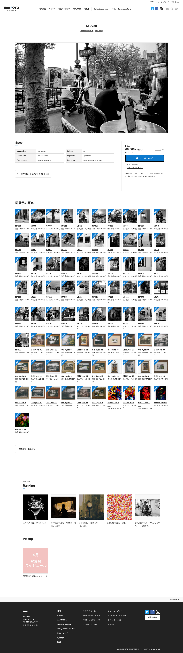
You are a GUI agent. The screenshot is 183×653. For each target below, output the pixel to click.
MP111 (141, 250)
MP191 (156, 273)
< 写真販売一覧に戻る (26, 449)
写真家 (86, 9)
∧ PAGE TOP (174, 599)
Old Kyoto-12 (51, 376)
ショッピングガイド (162, 2)
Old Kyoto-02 (51, 350)
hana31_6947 (128, 403)
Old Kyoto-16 (113, 376)
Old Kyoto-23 (66, 403)
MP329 (95, 323)
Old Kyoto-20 (20, 403)
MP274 (156, 297)
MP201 (33, 297)
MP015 (95, 226)
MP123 (18, 273)
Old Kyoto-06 (113, 350)
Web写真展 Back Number (91, 615)
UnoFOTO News (62, 620)
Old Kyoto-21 (36, 403)
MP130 (33, 273)
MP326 (79, 323)
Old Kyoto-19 (159, 376)
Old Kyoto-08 (143, 350)
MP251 (95, 297)
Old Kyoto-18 (143, 376)
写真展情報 (77, 9)
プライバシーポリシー (115, 620)
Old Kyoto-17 (128, 376)
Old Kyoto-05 (97, 350)
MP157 (110, 273)
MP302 (64, 323)
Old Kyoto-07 (128, 350)
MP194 (18, 297)
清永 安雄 (99, 31)
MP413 (141, 323)
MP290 (33, 323)
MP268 (125, 297)
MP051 (18, 250)
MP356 (110, 323)
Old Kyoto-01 (36, 350)
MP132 (49, 273)
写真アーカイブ (64, 9)
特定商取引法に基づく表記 (117, 615)
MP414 (156, 323)
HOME (152, 2)
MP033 (110, 226)
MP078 (95, 250)
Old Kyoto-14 (82, 376)
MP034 (125, 226)
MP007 (49, 226)
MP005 (33, 226)
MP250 (79, 297)
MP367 (125, 323)
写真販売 (42, 9)
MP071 (49, 250)
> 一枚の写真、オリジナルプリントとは (33, 174)
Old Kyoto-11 (36, 376)
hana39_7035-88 (160, 403)
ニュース (52, 9)
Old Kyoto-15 (97, 376)
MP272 (141, 297)
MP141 (79, 273)
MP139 (64, 273)
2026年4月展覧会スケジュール (35, 576)
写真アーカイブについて (91, 620)
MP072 (64, 250)
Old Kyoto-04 (82, 350)
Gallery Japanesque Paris (121, 9)
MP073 (79, 250)
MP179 (125, 273)
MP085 (110, 250)
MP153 (95, 273)
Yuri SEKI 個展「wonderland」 (35, 523)
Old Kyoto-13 (66, 376)
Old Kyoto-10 (20, 376)
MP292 (49, 323)
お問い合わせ (175, 2)
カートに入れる (144, 158)
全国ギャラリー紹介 (90, 611)
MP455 (18, 350)
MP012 (79, 226)
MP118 (156, 250)
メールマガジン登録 (90, 624)
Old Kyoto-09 (159, 350)
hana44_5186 (20, 429)
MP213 (49, 297)
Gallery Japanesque (101, 9)
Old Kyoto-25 (97, 403)
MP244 (64, 297)
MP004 (18, 226)
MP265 (110, 297)
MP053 (33, 250)
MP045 (156, 226)
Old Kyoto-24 (82, 403)
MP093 (125, 250)
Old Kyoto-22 (51, 403)
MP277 (18, 323)
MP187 (141, 273)
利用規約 (111, 624)
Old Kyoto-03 (66, 350)
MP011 (64, 226)
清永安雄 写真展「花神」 (117, 523)
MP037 (141, 226)
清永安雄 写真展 (86, 31)
